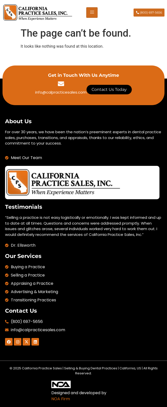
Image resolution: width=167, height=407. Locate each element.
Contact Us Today (109, 89)
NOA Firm (60, 399)
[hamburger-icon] (92, 12)
